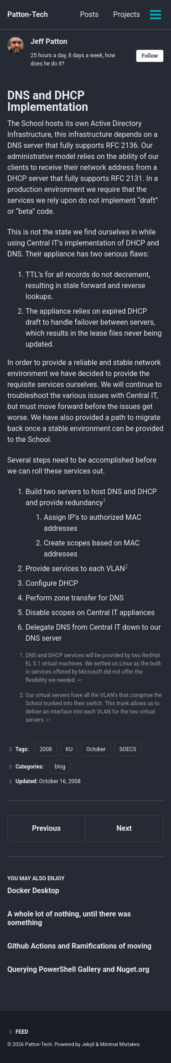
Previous (46, 828)
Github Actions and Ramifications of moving (79, 946)
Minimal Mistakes (120, 1044)
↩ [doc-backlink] (80, 680)
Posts (89, 14)
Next (124, 828)
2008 (46, 749)
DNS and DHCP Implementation (47, 101)
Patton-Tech (27, 14)
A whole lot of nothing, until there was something (69, 918)
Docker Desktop (33, 890)
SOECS (127, 749)
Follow (150, 56)
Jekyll (88, 1044)
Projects (126, 14)
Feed (17, 1032)
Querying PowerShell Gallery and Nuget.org (78, 969)
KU (69, 749)
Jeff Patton (49, 41)
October (95, 749)
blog (60, 766)
